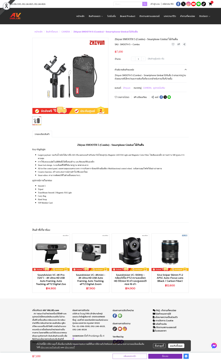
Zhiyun (126, 87)
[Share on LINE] (169, 97)
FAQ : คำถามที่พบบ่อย (165, 310)
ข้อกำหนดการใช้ (162, 313)
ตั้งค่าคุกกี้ (159, 345)
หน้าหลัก (39, 31)
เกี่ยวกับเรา (37, 310)
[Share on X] (165, 97)
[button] (130, 4)
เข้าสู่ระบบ (155, 4)
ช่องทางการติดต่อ (80, 310)
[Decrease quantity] (133, 59)
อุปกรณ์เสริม (159, 87)
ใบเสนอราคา (159, 330)
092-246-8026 (39, 4)
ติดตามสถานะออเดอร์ (164, 327)
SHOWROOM (77, 335)
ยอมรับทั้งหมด (176, 345)
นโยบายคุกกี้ (70, 347)
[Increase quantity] (143, 59)
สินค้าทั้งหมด (52, 31)
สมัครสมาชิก (168, 4)
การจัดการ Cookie (163, 320)
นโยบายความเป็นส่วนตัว (50, 347)
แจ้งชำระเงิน (160, 324)
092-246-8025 (27, 4)
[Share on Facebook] (161, 97)
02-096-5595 (16, 4)
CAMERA (65, 31)
